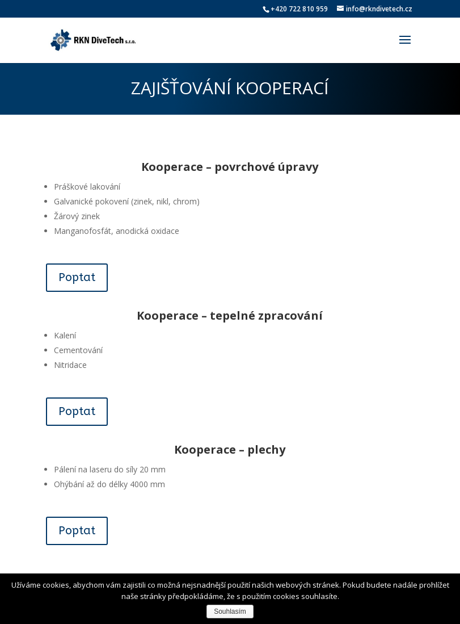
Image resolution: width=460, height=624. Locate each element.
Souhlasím (230, 611)
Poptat (76, 277)
